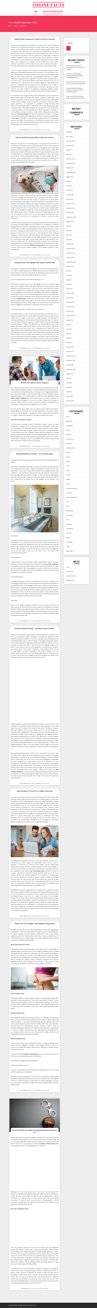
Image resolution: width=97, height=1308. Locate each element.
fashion (68, 453)
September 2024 (71, 173)
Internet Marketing (71, 498)
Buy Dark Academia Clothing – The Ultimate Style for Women (34, 629)
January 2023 (69, 244)
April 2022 (69, 285)
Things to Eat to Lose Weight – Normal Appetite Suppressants (34, 924)
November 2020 (70, 361)
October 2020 (70, 365)
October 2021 (70, 312)
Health (38, 1090)
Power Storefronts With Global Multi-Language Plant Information (75, 98)
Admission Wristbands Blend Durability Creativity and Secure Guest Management (75, 90)
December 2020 (70, 356)
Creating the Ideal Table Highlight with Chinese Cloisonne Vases (35, 263)
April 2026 (69, 132)
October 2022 (70, 258)
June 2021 (69, 330)
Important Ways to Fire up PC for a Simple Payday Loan (34, 791)
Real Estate (69, 516)
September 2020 (71, 370)
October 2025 (70, 146)
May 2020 (69, 388)
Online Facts (48, 5)
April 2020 (69, 392)
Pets (67, 507)
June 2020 (69, 383)
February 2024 (70, 195)
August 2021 (69, 321)
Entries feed (69, 572)
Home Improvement (71, 489)
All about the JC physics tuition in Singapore (34, 383)
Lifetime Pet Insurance (36, 246)
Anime (68, 417)
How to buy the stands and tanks (52, 11)
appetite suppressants (31, 1054)
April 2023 (69, 240)
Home (35, 11)
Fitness (68, 462)
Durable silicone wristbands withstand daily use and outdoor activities (75, 68)
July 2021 (68, 325)
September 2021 (71, 316)
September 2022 (71, 262)
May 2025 (69, 155)
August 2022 (69, 267)
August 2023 (69, 222)
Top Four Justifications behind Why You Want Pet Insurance (34, 138)
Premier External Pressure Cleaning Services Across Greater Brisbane (75, 83)
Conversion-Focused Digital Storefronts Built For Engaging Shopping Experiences (74, 76)
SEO (67, 520)
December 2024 (70, 159)
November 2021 (70, 307)
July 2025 (68, 150)
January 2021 (69, 352)
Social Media (69, 529)
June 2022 (69, 276)
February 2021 (70, 348)
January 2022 (69, 298)
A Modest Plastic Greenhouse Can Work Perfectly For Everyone (34, 40)
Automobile (69, 426)
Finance (38, 916)
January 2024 (69, 200)
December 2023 (70, 204)
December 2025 (70, 141)
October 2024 (70, 168)
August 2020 (69, 374)
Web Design (69, 552)
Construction (69, 440)
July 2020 (68, 379)
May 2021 (69, 334)
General (68, 475)
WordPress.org (70, 581)
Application (69, 422)
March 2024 (69, 191)
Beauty (68, 431)
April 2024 (69, 186)
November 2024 (70, 164)
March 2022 (69, 289)
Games (68, 471)
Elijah (22, 130)
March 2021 (69, 343)
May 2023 (69, 235)
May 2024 (69, 182)
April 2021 (69, 339)
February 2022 (70, 294)
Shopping (38, 348)
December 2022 (70, 249)
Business (39, 130)
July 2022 (68, 271)
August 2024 (69, 177)
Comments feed (70, 576)
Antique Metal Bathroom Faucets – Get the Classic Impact (34, 454)
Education (38, 446)
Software (69, 534)
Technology (69, 543)
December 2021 (70, 303)
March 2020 (69, 397)
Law (38, 1288)
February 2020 (70, 401)
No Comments (46, 130)
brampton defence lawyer (48, 1144)
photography (69, 511)
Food (67, 466)
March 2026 (69, 137)
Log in (67, 567)
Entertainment (70, 448)
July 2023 (68, 227)
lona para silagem (23, 114)
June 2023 (69, 231)
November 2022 (70, 253)
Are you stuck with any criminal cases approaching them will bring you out (35, 1132)
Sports (68, 538)
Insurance (38, 255)
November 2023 (70, 209)
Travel (68, 547)
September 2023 (71, 218)
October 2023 (70, 213)
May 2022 (69, 280)
